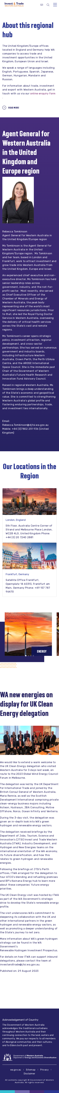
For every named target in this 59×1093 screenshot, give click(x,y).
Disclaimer (29, 1073)
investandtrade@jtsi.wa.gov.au (19, 964)
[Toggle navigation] (55, 4)
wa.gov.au (15, 1069)
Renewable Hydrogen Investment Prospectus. (29, 950)
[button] (25, 655)
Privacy (44, 1069)
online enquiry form (42, 93)
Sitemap (30, 1069)
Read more (13, 107)
